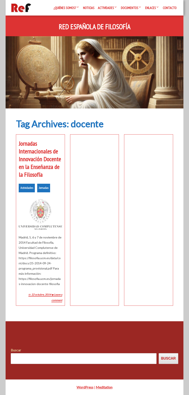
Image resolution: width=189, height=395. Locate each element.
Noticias (88, 8)
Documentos (129, 8)
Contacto (170, 8)
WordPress (85, 387)
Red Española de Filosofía (94, 27)
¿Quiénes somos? (65, 8)
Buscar (16, 350)
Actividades (106, 8)
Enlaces (150, 8)
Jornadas (43, 188)
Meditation (104, 387)
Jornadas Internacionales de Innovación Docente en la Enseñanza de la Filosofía (40, 159)
